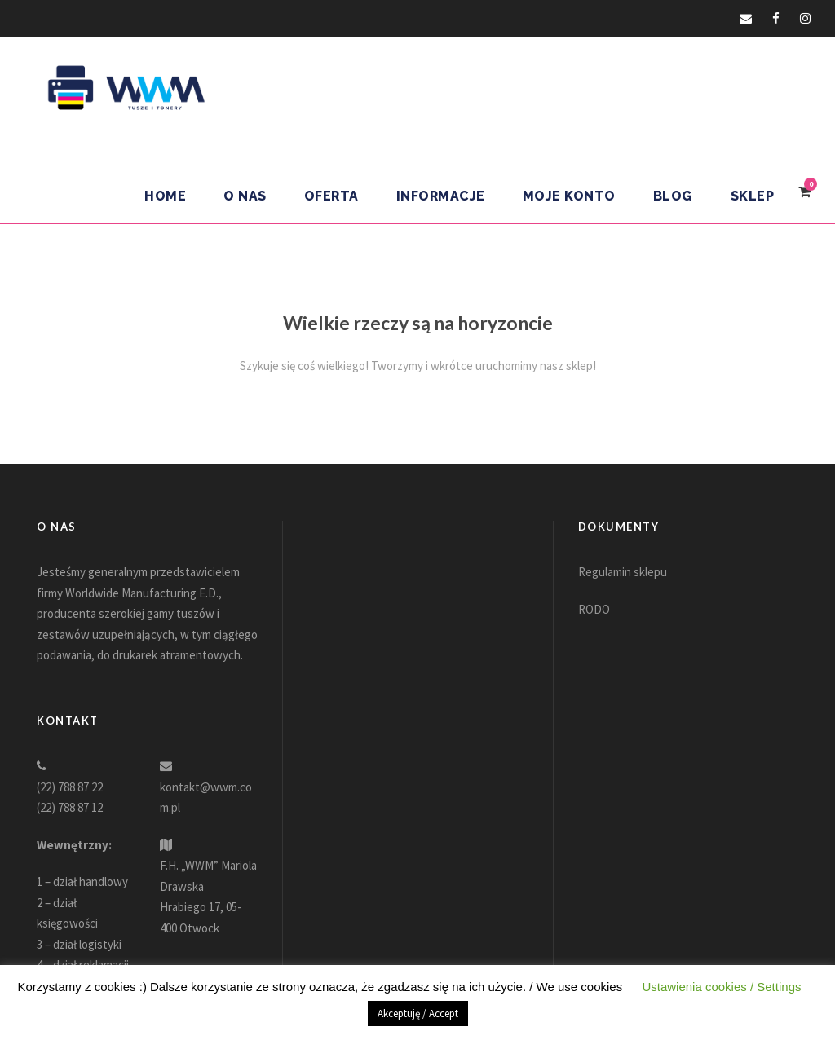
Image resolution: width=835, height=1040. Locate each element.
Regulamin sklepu (622, 571)
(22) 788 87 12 (70, 807)
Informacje (440, 196)
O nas (245, 196)
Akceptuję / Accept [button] (418, 1013)
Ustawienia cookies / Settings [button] (721, 987)
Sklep (753, 196)
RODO (594, 609)
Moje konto (569, 196)
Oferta (331, 196)
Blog (673, 196)
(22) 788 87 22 (70, 787)
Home (165, 196)
